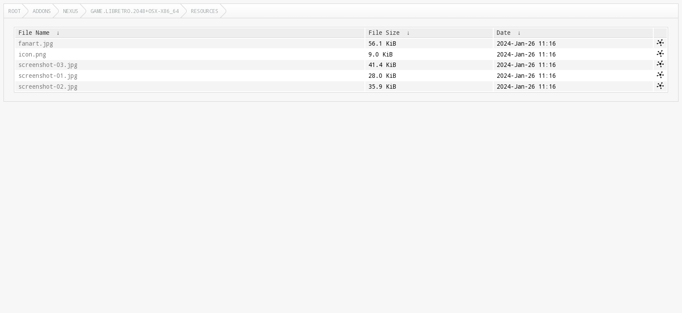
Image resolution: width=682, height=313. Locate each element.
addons (42, 10)
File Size (384, 33)
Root (14, 10)
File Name (34, 33)
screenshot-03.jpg (47, 65)
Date (504, 33)
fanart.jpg (35, 43)
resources (204, 10)
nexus (70, 10)
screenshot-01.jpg (47, 76)
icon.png (32, 54)
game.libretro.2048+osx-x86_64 (134, 10)
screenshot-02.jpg (47, 86)
